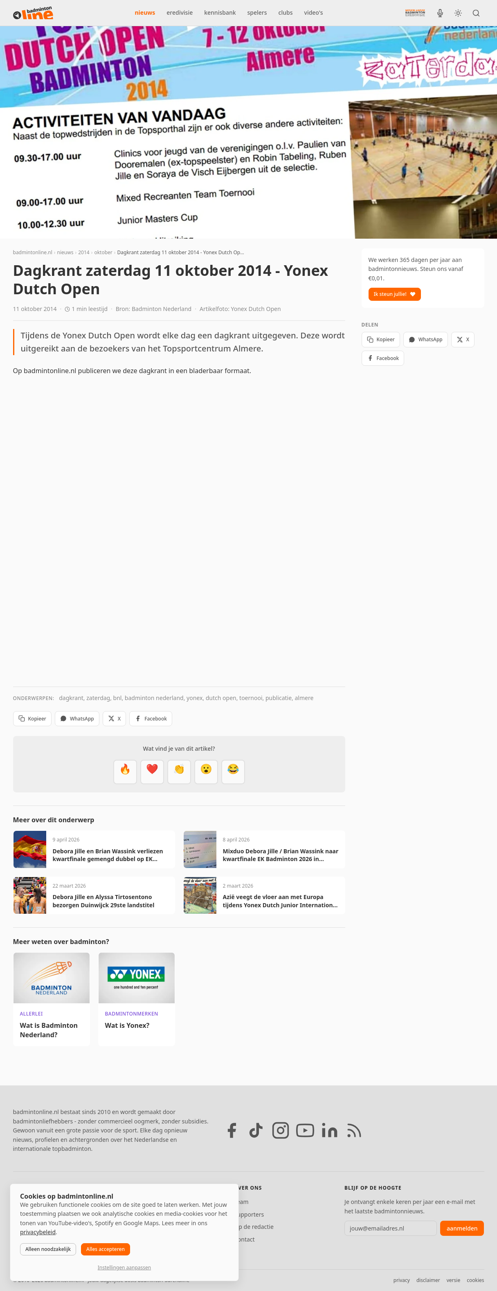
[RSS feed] (354, 1130)
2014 (83, 252)
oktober (103, 252)
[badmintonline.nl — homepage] (33, 13)
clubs (286, 12)
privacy (402, 1280)
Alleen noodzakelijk (48, 1249)
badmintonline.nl (32, 252)
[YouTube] (305, 1130)
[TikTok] (256, 1130)
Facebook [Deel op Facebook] (151, 718)
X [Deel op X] (114, 718)
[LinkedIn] (330, 1130)
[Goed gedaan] (179, 772)
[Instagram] (281, 1130)
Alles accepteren (105, 1249)
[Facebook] (232, 1130)
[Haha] (233, 772)
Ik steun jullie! (395, 294)
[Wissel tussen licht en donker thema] (458, 13)
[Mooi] (152, 772)
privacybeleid (38, 1232)
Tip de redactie (254, 1227)
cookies (475, 1280)
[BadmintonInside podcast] (440, 13)
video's (313, 12)
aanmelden (462, 1228)
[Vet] (125, 772)
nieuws (145, 12)
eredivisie (179, 12)
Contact (244, 1239)
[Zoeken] (476, 13)
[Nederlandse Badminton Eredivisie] (415, 12)
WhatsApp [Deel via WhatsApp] (77, 718)
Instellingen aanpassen (124, 1267)
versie (453, 1280)
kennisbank (220, 12)
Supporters (249, 1214)
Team (241, 1202)
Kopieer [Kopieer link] (32, 718)
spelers (257, 12)
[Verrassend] (206, 772)
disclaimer (428, 1280)
